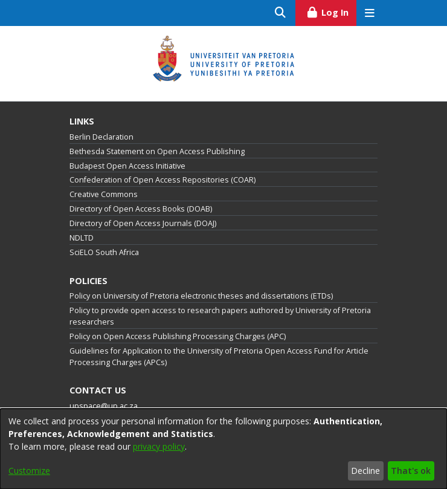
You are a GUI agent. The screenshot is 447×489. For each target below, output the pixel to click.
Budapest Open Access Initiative (127, 166)
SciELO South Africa (104, 252)
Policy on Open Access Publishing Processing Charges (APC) (177, 336)
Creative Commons (103, 194)
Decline (365, 470)
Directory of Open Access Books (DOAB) (140, 209)
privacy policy (159, 446)
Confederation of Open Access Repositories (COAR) (162, 180)
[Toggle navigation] (369, 13)
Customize (29, 470)
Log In (331, 11)
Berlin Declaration (101, 137)
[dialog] (223, 449)
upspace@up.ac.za (103, 406)
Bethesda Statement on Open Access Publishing (157, 151)
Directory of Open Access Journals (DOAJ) (142, 223)
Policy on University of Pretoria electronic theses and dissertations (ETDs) (201, 296)
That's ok (411, 470)
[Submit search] (280, 13)
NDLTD (81, 238)
